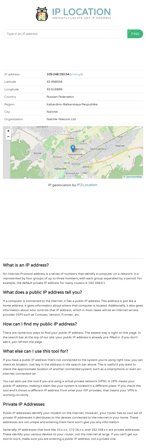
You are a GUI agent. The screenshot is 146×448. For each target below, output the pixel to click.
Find (134, 33)
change (76, 74)
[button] (73, 149)
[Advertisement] (73, 54)
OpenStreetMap (134, 177)
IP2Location (87, 185)
